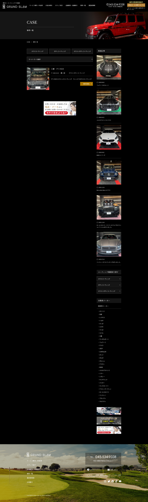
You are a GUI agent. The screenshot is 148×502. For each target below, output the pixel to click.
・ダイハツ (101, 311)
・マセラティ (102, 401)
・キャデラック (102, 380)
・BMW (100, 367)
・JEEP (100, 348)
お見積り (30, 482)
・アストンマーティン (104, 389)
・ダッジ (100, 355)
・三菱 (100, 336)
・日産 (100, 314)
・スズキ (100, 327)
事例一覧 (83, 5)
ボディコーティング (60, 51)
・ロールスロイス (103, 392)
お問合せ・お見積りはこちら (136, 5)
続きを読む (86, 84)
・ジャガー (101, 383)
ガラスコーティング (37, 51)
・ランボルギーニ (103, 339)
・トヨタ (100, 320)
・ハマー (100, 373)
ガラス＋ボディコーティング (82, 51)
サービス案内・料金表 (36, 5)
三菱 (64, 73)
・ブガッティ (102, 398)
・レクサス (101, 317)
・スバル (100, 333)
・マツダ (100, 330)
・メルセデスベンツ (104, 370)
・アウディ (101, 364)
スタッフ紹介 (59, 5)
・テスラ (100, 345)
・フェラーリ (102, 342)
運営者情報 (92, 5)
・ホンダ (100, 324)
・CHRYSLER (102, 352)
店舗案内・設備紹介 (72, 5)
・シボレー (101, 376)
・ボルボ (100, 358)
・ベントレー (102, 395)
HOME (28, 42)
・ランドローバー (103, 386)
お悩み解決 (48, 5)
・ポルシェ (101, 361)
